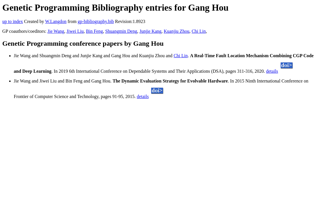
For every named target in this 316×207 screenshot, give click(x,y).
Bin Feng (94, 31)
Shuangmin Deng (121, 31)
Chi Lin (199, 31)
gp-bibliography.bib (96, 21)
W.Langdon (55, 21)
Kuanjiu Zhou (176, 31)
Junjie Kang (151, 31)
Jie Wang (56, 31)
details (272, 71)
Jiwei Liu (75, 31)
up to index (12, 21)
